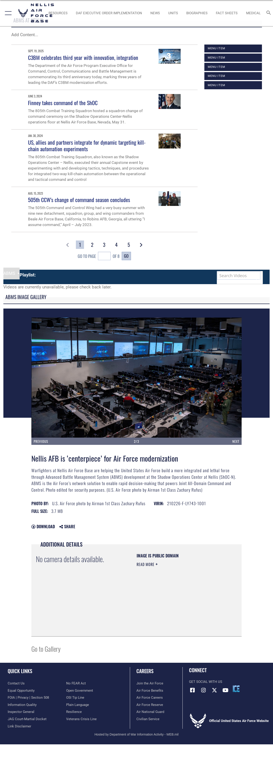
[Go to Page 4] (116, 245)
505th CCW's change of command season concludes (79, 200)
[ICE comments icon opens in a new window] (236, 688)
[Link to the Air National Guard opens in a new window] (150, 712)
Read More (146, 564)
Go (126, 256)
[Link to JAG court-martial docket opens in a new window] (27, 719)
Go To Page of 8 (98, 256)
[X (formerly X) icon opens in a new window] (214, 690)
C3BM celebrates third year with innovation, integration (83, 57)
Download (43, 526)
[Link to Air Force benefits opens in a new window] (149, 691)
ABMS (9, 273)
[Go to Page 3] (104, 245)
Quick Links (20, 671)
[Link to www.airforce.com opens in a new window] (149, 683)
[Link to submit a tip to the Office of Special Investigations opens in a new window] (75, 698)
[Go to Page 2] (92, 245)
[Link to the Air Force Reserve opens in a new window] (149, 705)
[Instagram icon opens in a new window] (203, 690)
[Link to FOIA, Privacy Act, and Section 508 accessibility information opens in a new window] (28, 698)
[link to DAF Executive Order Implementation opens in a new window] (109, 13)
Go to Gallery (46, 648)
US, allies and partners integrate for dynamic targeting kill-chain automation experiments (87, 145)
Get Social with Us (205, 682)
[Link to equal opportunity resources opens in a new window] (21, 691)
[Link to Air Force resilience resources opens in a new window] (74, 712)
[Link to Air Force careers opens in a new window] (149, 698)
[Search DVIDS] (238, 275)
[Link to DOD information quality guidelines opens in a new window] (22, 705)
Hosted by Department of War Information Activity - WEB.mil (136, 734)
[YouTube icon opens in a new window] (225, 690)
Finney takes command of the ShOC (63, 103)
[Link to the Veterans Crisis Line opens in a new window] (81, 719)
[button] (7, 13)
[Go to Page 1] (80, 245)
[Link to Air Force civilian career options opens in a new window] (147, 719)
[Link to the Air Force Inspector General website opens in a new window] (21, 712)
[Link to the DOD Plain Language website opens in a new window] (77, 705)
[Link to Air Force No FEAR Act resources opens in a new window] (76, 683)
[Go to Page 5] (129, 245)
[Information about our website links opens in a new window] (19, 726)
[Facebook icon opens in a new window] (192, 690)
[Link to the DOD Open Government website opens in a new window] (79, 691)
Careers (145, 671)
